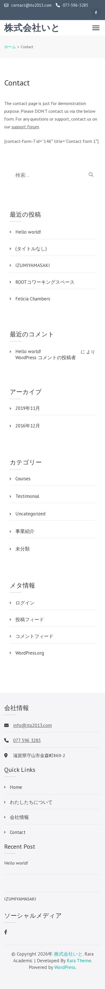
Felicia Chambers (32, 299)
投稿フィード (29, 619)
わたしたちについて (31, 802)
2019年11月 (27, 408)
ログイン (24, 603)
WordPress (64, 967)
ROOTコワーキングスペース (44, 282)
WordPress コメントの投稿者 (45, 357)
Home (16, 787)
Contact (17, 832)
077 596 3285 (27, 740)
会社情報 (19, 817)
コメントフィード (34, 636)
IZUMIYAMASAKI (32, 265)
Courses (23, 478)
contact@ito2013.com (28, 5)
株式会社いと (32, 28)
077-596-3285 (72, 5)
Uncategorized (30, 513)
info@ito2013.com (32, 725)
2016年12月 (27, 426)
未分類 (22, 549)
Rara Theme (79, 961)
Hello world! (28, 232)
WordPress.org (29, 653)
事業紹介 (24, 531)
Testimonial (27, 496)
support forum (25, 126)
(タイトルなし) (31, 249)
